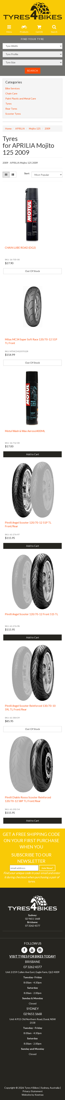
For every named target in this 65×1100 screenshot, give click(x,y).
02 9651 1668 (32, 918)
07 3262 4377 (32, 925)
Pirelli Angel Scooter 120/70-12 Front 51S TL (31, 614)
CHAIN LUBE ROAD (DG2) (20, 247)
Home (8, 128)
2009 (47, 128)
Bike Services (12, 88)
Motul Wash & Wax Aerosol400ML (25, 430)
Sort (26, 173)
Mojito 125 (35, 128)
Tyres (8, 103)
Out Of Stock (32, 271)
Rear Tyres (11, 108)
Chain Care (11, 93)
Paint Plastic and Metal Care (20, 98)
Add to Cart (32, 454)
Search (32, 70)
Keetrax (39, 1094)
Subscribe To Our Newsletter (31, 858)
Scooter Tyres (13, 113)
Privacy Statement (33, 1091)
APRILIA (20, 128)
